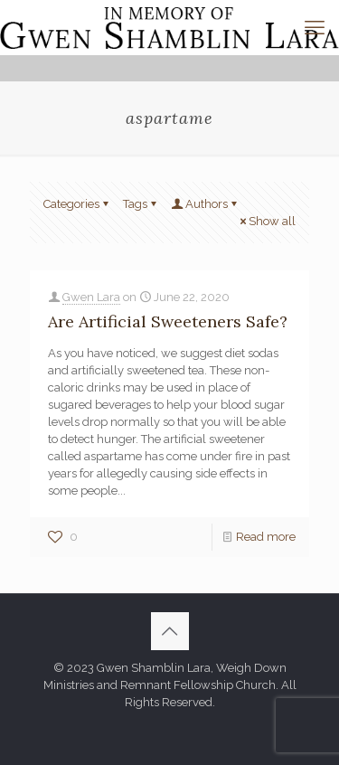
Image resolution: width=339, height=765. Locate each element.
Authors (205, 204)
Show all (266, 221)
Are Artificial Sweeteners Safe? (167, 321)
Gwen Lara (91, 297)
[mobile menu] (314, 27)
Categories (77, 204)
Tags (141, 204)
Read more (266, 536)
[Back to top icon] (170, 631)
